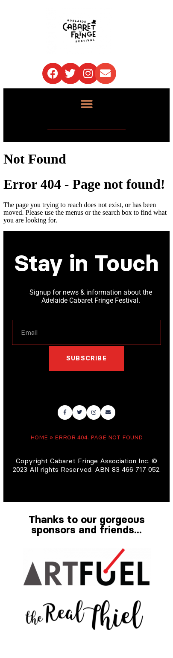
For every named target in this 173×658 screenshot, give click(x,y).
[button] (86, 104)
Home (39, 437)
